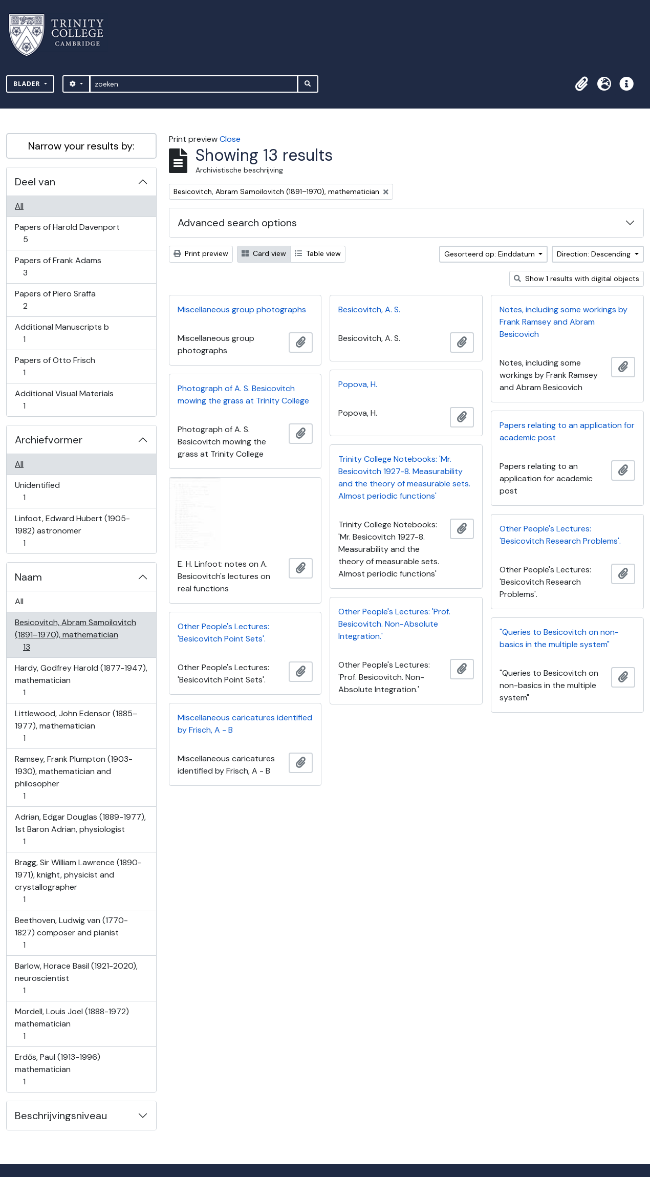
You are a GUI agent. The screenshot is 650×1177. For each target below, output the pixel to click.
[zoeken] (194, 84)
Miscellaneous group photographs (242, 309)
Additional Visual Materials (64, 399)
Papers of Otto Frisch (54, 366)
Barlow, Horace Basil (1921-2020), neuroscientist (76, 978)
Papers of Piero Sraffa (55, 299)
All (19, 206)
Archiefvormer (48, 439)
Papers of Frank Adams (57, 266)
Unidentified (37, 491)
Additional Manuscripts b (61, 333)
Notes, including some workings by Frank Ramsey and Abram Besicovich (563, 321)
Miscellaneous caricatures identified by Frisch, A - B (245, 723)
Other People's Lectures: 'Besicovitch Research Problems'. (560, 534)
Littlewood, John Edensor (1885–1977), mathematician (76, 725)
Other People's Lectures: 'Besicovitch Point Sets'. (223, 632)
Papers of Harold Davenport (67, 233)
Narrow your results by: (81, 146)
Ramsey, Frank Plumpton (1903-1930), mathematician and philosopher (73, 777)
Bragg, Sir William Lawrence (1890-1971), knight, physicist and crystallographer (78, 881)
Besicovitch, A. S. (369, 309)
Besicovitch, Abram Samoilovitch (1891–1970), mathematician (75, 634)
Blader (27, 83)
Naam (28, 577)
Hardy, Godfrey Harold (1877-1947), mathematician (80, 680)
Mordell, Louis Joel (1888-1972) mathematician (71, 1023)
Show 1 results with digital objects (576, 278)
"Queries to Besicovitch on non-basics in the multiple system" (559, 638)
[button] (581, 84)
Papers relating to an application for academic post (567, 431)
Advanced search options (237, 222)
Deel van (35, 181)
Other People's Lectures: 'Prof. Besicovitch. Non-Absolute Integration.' (394, 623)
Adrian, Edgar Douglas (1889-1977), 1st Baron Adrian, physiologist (80, 829)
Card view (264, 253)
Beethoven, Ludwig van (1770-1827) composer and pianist (71, 932)
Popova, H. (357, 384)
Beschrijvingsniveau (61, 1115)
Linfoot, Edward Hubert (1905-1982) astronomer (72, 530)
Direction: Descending (595, 254)
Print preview (201, 253)
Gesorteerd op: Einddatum (490, 254)
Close (230, 139)
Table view (318, 253)
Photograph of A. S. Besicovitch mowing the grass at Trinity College (243, 394)
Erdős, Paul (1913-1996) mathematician (57, 1069)
